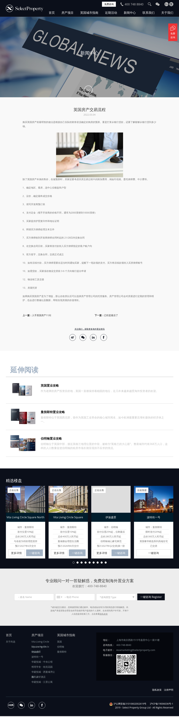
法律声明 (168, 690)
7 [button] (98, 564)
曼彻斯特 (61, 652)
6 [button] (94, 564)
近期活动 (111, 13)
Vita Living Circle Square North (40, 643)
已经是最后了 (111, 315)
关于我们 (167, 13)
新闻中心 (130, 13)
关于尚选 (10, 642)
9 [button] (106, 564)
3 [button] (82, 564)
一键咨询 (34, 554)
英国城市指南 (89, 13)
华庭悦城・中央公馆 (42, 662)
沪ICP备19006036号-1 (161, 704)
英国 (59, 642)
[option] (89, 57)
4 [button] (86, 564)
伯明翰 (60, 647)
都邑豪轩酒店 (38, 677)
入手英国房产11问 (41, 315)
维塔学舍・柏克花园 (42, 667)
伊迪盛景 (36, 652)
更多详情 (16, 554)
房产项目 (67, 13)
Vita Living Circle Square (40, 648)
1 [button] (74, 564)
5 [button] (90, 564)
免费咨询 (108, 4)
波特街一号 (37, 657)
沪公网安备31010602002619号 (130, 704)
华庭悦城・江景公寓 (42, 682)
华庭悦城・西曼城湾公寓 (43, 673)
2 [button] (78, 564)
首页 (52, 13)
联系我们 (148, 13)
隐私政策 (104, 615)
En (166, 4)
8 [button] (102, 564)
